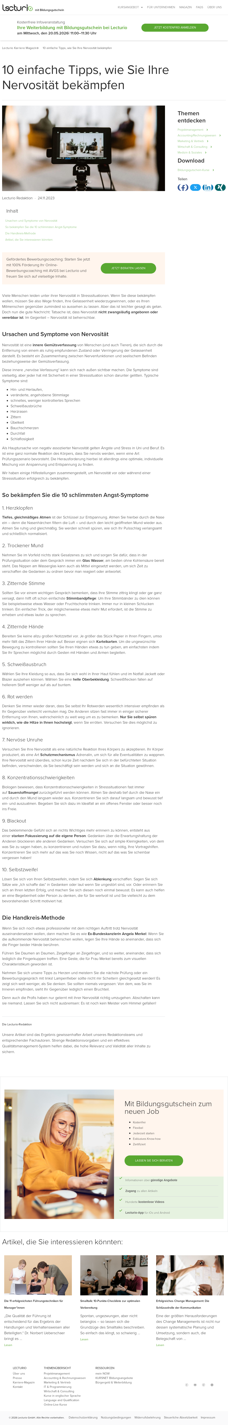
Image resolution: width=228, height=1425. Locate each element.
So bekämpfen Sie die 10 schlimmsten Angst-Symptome (41, 227)
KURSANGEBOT (130, 7)
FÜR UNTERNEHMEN (161, 7)
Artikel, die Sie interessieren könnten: (29, 240)
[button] (40, 48)
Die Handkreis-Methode (20, 233)
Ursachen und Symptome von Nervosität (31, 221)
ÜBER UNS (214, 7)
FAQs (199, 7)
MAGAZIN (185, 7)
